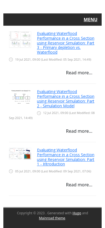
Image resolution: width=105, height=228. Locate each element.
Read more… (79, 73)
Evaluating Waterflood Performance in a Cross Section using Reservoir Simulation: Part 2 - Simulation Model (65, 98)
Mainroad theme (52, 218)
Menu (90, 19)
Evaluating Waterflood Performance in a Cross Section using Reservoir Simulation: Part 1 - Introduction (65, 157)
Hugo (77, 213)
